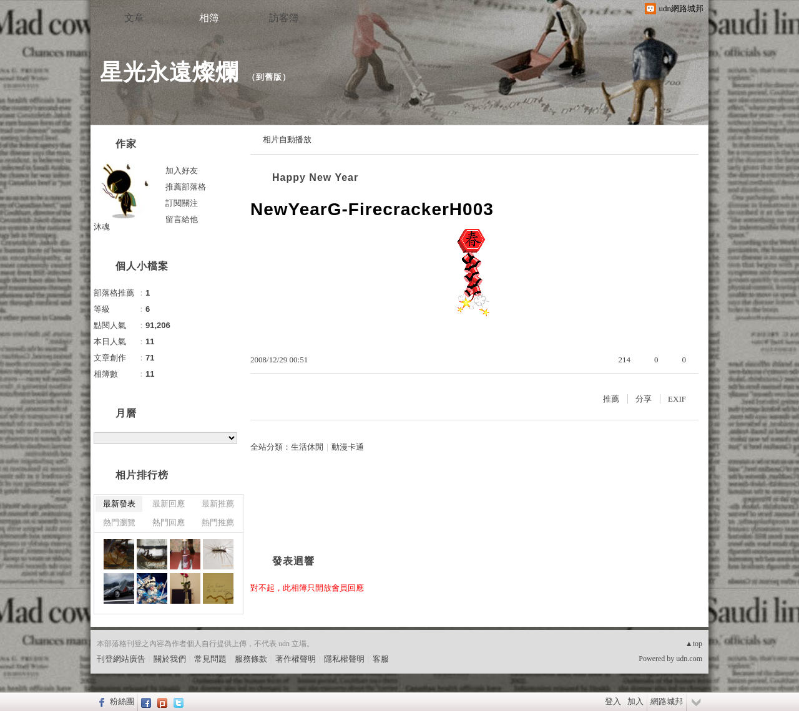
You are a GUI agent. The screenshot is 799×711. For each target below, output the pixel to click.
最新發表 (119, 503)
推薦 (611, 399)
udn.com (689, 658)
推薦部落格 (185, 186)
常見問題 (210, 659)
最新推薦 (218, 503)
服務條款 (251, 659)
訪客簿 (284, 17)
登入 (613, 701)
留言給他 (181, 219)
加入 (635, 701)
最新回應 (168, 503)
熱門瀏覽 (119, 522)
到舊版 (269, 77)
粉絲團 (122, 701)
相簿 (209, 17)
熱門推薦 (218, 522)
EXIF (677, 399)
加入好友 (181, 170)
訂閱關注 (181, 203)
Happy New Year (315, 177)
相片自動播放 (287, 139)
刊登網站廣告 (121, 659)
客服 (381, 659)
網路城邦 (666, 701)
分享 (643, 399)
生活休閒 (307, 447)
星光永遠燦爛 (169, 72)
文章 (134, 17)
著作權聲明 (295, 659)
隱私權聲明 (344, 659)
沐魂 (102, 226)
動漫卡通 (347, 447)
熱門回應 (168, 522)
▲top (693, 643)
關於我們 (170, 659)
